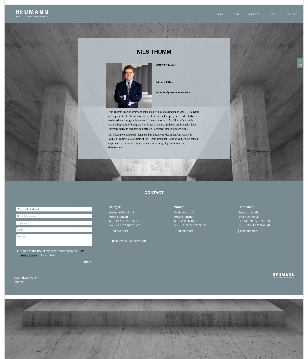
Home (239, 14)
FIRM (255, 14)
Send (88, 262)
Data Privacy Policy (26, 277)
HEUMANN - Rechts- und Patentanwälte (32, 14)
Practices (274, 14)
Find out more (119, 231)
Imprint (18, 282)
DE (300, 60)
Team (293, 14)
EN (300, 65)
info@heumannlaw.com (130, 240)
